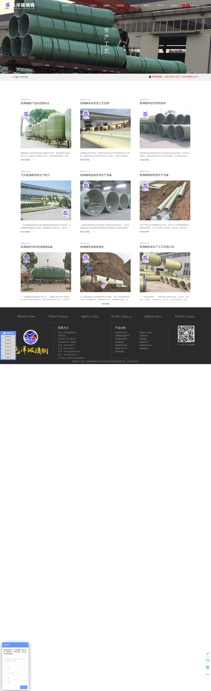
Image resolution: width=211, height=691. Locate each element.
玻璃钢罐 (142, 339)
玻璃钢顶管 (143, 336)
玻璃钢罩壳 (143, 342)
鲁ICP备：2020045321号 (129, 361)
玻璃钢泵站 (143, 348)
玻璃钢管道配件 (121, 339)
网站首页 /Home (26, 316)
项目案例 (106, 5)
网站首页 (66, 5)
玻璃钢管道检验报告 (92, 271)
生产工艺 (160, 5)
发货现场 (120, 5)
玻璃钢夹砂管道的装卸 (153, 127)
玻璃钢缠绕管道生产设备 (154, 199)
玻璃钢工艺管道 (145, 333)
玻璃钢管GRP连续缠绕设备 (37, 271)
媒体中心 (133, 5)
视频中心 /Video (89, 316)
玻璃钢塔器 (119, 342)
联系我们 (174, 5)
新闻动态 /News (152, 316)
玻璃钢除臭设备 (121, 345)
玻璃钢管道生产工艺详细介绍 (157, 271)
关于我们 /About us (121, 316)
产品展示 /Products (58, 316)
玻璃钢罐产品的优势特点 (35, 127)
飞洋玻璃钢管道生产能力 (35, 199)
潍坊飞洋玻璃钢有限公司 (19, 5)
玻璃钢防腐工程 (145, 345)
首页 (17, 77)
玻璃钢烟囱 (119, 351)
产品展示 (93, 5)
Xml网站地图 (113, 361)
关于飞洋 (79, 5)
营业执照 (104, 361)
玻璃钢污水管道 (121, 348)
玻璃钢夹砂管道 (121, 333)
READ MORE (28, 184)
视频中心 (147, 5)
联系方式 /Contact (184, 316)
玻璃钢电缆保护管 (122, 336)
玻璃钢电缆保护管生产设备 (96, 199)
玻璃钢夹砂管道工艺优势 (94, 127)
